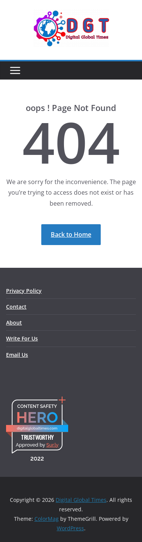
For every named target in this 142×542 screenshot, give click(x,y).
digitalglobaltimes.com (37, 428)
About (14, 322)
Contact (16, 306)
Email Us (17, 354)
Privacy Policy (24, 290)
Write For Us (22, 338)
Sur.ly (52, 445)
